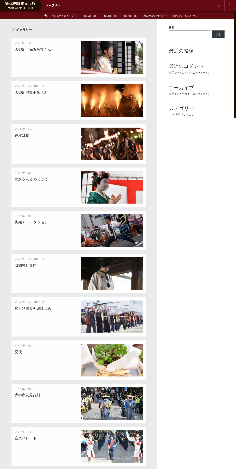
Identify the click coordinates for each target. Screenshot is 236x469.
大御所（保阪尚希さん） (35, 49)
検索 (171, 27)
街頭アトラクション (31, 222)
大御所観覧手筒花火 (31, 92)
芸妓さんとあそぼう (31, 179)
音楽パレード (26, 438)
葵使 (18, 351)
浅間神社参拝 (25, 265)
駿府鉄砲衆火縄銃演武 (33, 308)
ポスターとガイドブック (65, 15)
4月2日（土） (111, 15)
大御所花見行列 (27, 394)
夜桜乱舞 (22, 135)
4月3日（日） (130, 15)
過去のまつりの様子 (155, 15)
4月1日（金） (91, 15)
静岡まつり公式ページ (185, 15)
